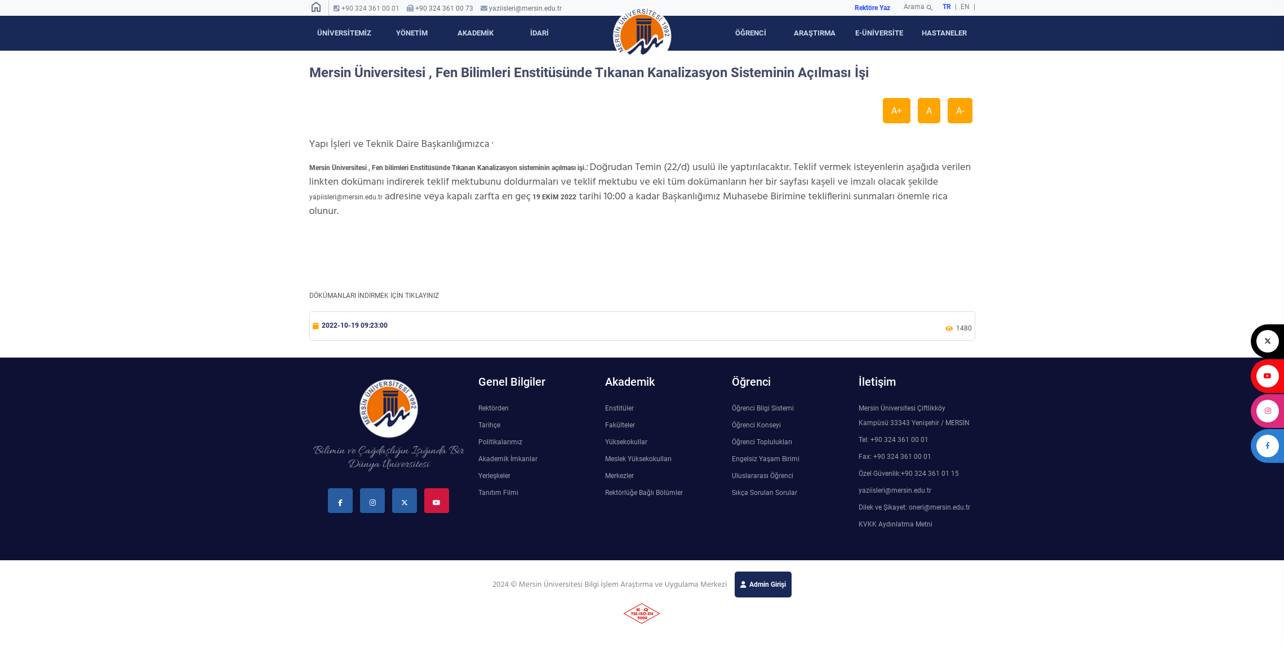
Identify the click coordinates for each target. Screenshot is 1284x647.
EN (966, 7)
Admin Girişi (767, 584)
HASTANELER (944, 33)
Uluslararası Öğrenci (762, 476)
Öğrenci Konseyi (756, 425)
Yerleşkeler (494, 476)
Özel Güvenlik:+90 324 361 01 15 (909, 474)
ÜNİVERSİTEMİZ (344, 33)
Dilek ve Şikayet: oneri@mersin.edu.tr (914, 507)
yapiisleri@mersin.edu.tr (346, 197)
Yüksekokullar (626, 442)
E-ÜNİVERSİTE (879, 33)
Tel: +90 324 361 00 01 (893, 440)
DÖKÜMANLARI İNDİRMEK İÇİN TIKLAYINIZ (374, 296)
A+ (896, 110)
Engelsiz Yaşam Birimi (765, 459)
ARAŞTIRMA (815, 33)
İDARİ (539, 33)
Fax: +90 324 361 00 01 (895, 457)
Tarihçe (489, 425)
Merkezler (619, 476)
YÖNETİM (412, 33)
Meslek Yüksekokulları (638, 459)
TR (947, 7)
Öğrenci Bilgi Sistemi (763, 408)
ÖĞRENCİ (750, 33)
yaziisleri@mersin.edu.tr (525, 8)
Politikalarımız (500, 442)
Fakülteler (620, 425)
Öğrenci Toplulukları (762, 442)
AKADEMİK (475, 33)
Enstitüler (619, 408)
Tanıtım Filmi (498, 493)
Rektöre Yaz (872, 8)
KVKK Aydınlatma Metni (895, 524)
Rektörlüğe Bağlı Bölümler (644, 493)
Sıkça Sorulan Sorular (764, 493)
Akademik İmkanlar (507, 459)
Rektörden (493, 408)
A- (960, 110)
